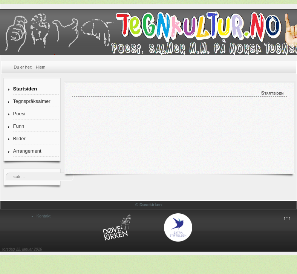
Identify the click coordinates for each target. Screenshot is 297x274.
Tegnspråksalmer (32, 101)
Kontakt (44, 216)
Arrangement (27, 151)
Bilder (19, 138)
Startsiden (25, 89)
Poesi (19, 113)
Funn (18, 126)
